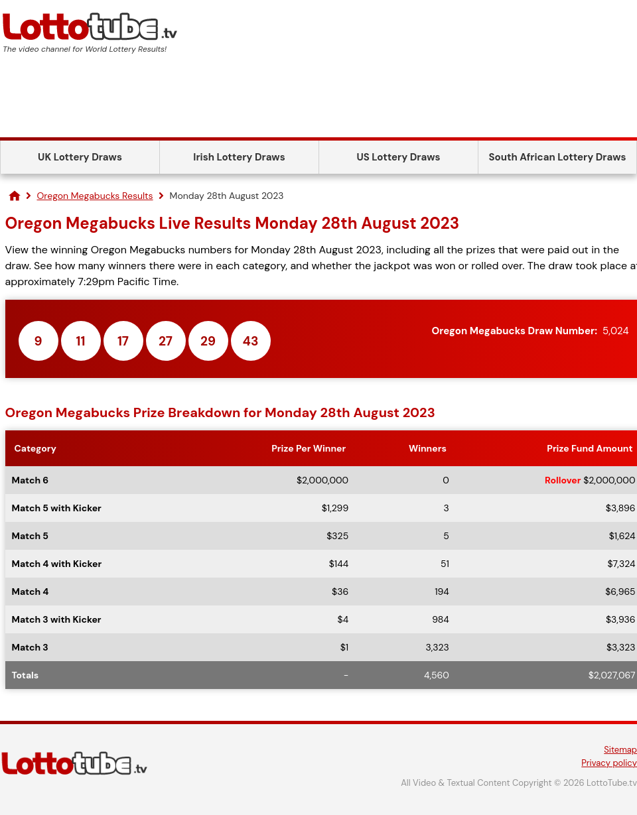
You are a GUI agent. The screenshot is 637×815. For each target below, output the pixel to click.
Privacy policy (609, 763)
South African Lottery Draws (557, 157)
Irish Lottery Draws (239, 157)
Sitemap (620, 749)
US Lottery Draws (398, 157)
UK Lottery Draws (80, 157)
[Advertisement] (318, 101)
